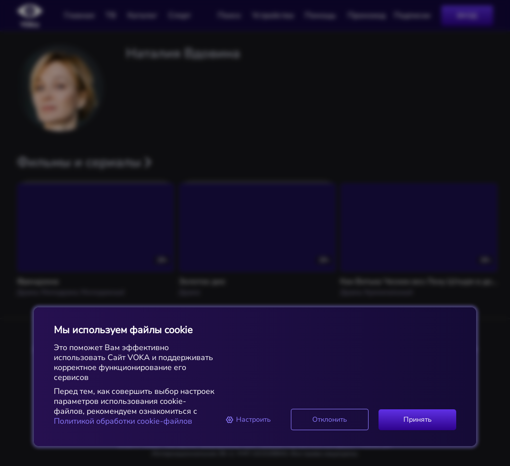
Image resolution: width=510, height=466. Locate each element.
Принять (417, 419)
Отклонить (329, 419)
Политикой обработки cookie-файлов (123, 421)
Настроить (248, 419)
